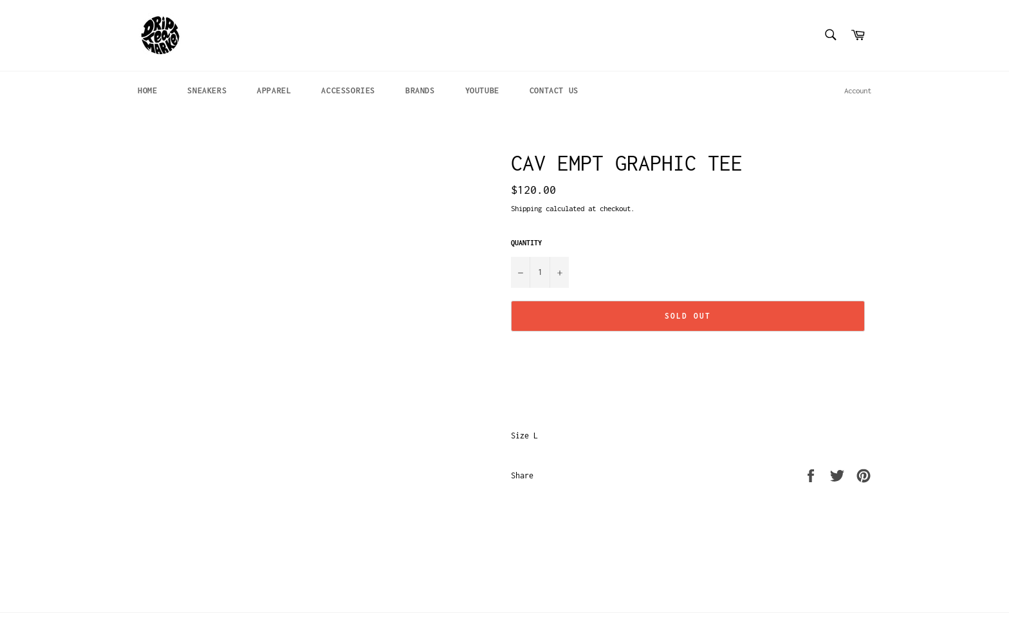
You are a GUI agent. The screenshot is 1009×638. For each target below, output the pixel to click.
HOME (147, 90)
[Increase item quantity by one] (559, 272)
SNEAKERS (207, 90)
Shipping (526, 208)
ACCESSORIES (348, 90)
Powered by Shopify (269, 626)
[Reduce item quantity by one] (520, 272)
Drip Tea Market (198, 626)
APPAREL (274, 90)
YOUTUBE (482, 90)
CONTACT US (554, 90)
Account (857, 90)
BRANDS (420, 90)
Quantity (526, 243)
